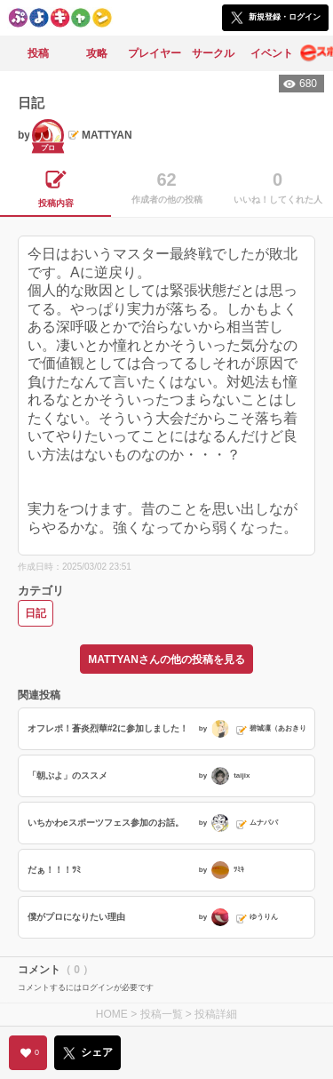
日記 (35, 613)
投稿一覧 (161, 1014)
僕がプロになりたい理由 (76, 917)
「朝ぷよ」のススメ (67, 775)
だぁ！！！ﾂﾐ (54, 870)
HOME (112, 1014)
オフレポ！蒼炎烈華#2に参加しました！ (108, 728)
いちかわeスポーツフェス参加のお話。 (106, 822)
